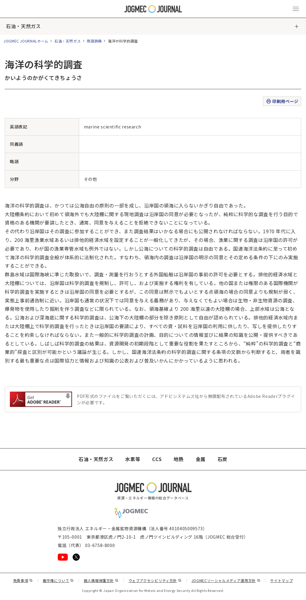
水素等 (132, 459)
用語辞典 (94, 40)
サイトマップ (281, 580)
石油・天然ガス (23, 26)
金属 (201, 459)
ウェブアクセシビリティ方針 (155, 580)
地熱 (178, 459)
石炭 (222, 459)
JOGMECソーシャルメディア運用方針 (226, 580)
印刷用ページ (282, 101)
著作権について (58, 580)
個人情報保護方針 (101, 580)
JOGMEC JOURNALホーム (26, 40)
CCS (157, 459)
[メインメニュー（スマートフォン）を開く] (295, 9)
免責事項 (23, 580)
